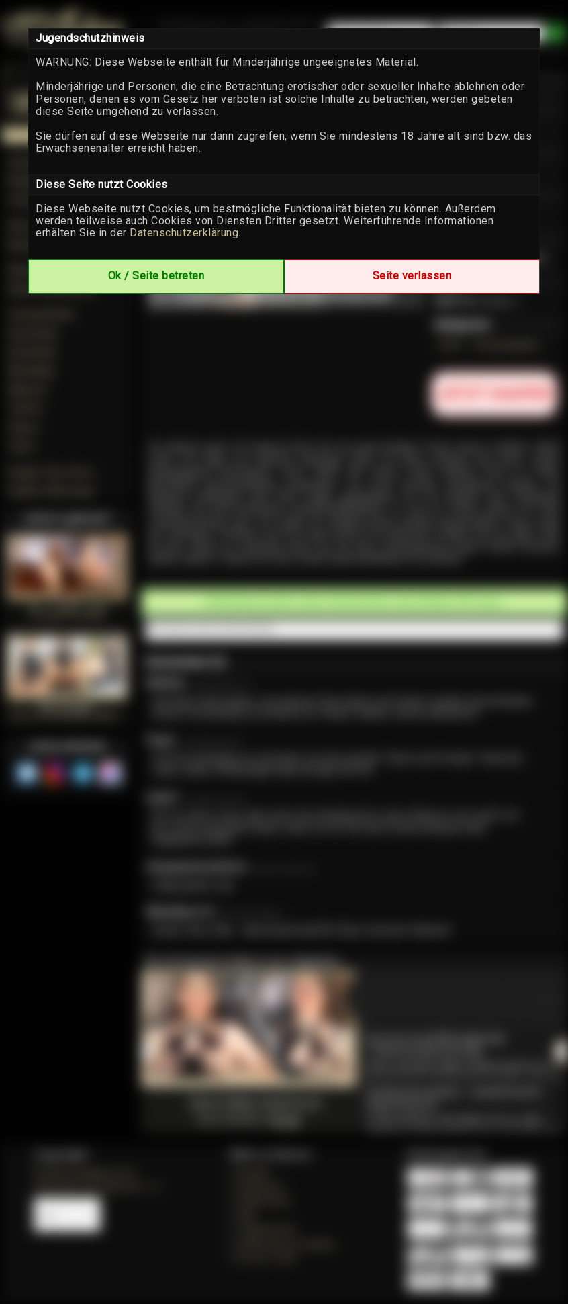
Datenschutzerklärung (184, 232)
